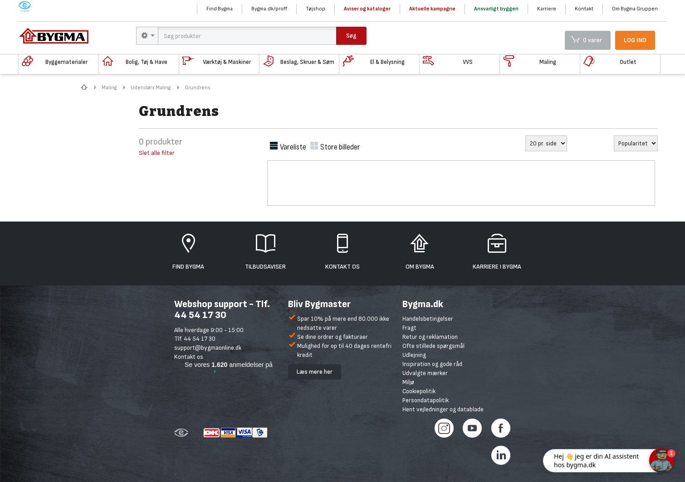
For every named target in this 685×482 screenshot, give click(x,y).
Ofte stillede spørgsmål (433, 346)
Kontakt (584, 8)
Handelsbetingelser (427, 319)
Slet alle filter (157, 153)
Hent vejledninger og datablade (443, 409)
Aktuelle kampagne (432, 8)
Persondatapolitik (425, 400)
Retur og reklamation (430, 337)
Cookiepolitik (418, 391)
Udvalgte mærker (425, 373)
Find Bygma (219, 8)
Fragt (409, 328)
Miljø (408, 382)
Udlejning (414, 355)
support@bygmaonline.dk (207, 348)
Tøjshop (315, 8)
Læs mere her (315, 372)
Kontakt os (188, 357)
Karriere (546, 8)
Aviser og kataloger (367, 8)
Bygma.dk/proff (269, 8)
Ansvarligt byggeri (496, 8)
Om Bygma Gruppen (635, 8)
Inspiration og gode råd (432, 364)
